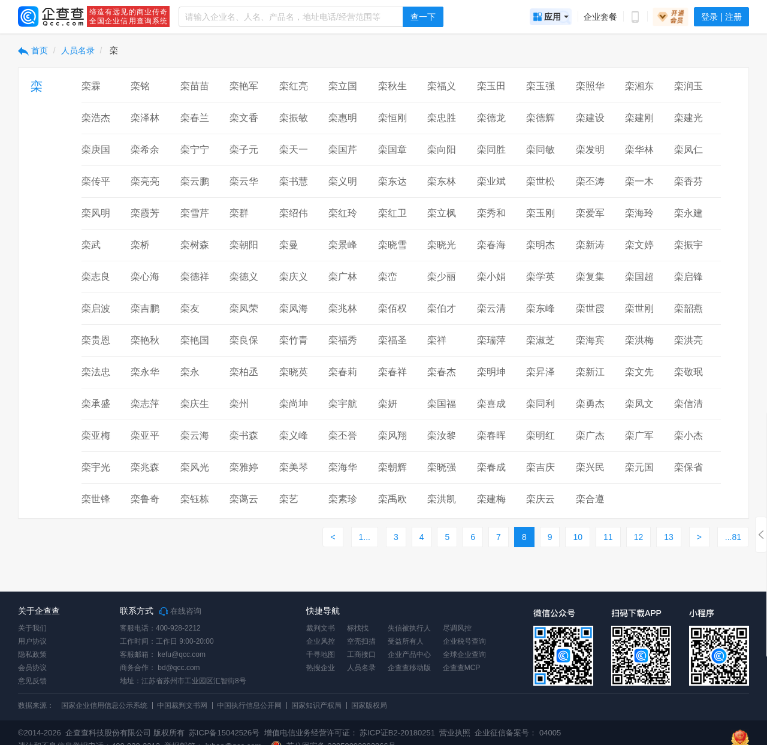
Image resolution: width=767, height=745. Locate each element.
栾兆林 (342, 308)
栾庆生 (194, 404)
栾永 (190, 372)
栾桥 (140, 245)
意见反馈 (32, 681)
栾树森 (194, 245)
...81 (733, 537)
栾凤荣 (244, 308)
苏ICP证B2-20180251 (397, 732)
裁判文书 (320, 628)
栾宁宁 (194, 149)
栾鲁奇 (145, 499)
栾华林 (639, 149)
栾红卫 (392, 213)
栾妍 (387, 404)
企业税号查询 (464, 641)
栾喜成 (491, 404)
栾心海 (145, 277)
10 (577, 537)
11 (608, 537)
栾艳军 (244, 86)
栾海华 (342, 467)
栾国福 (441, 404)
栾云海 (194, 435)
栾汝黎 (441, 435)
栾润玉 (688, 86)
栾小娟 (491, 277)
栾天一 (293, 149)
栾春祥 (392, 372)
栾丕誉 (342, 435)
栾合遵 (590, 499)
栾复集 (590, 277)
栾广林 (342, 277)
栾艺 (288, 499)
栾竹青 (293, 340)
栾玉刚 (540, 213)
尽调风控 (457, 628)
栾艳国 (194, 340)
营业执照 (454, 732)
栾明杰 (540, 245)
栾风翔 (392, 435)
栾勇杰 (590, 404)
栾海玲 (639, 213)
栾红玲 (342, 213)
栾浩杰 (95, 118)
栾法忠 (95, 372)
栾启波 (95, 308)
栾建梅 (491, 499)
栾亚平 (145, 435)
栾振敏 (293, 118)
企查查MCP (462, 667)
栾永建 (688, 213)
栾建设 (590, 118)
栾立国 (342, 86)
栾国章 (392, 149)
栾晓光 (441, 245)
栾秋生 (392, 86)
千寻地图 (320, 654)
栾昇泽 (540, 372)
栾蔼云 (244, 499)
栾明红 (540, 435)
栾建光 (688, 118)
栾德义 (244, 277)
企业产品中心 (409, 654)
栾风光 (194, 467)
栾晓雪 (392, 245)
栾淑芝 (540, 340)
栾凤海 (293, 308)
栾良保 (244, 340)
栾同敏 (540, 149)
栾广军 (639, 435)
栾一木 (639, 181)
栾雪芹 (194, 213)
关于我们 (32, 628)
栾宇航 (342, 404)
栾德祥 (194, 277)
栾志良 (95, 277)
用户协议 (32, 641)
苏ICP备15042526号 (224, 732)
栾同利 (540, 404)
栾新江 (590, 372)
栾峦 (387, 277)
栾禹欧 (392, 499)
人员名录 (78, 50)
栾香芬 (688, 181)
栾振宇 (688, 245)
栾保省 (688, 467)
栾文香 (244, 118)
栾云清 (491, 308)
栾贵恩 (95, 340)
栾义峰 (293, 435)
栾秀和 (491, 213)
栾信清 (688, 404)
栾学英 (540, 277)
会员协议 (32, 667)
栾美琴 (293, 467)
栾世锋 (95, 499)
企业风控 (320, 641)
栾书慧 (293, 181)
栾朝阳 (244, 245)
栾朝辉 (392, 467)
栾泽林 (145, 118)
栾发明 (590, 149)
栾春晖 (491, 435)
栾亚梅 (95, 435)
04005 (550, 732)
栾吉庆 (540, 467)
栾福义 (441, 86)
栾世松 (540, 181)
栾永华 (145, 372)
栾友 (190, 308)
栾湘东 (639, 86)
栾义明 (342, 181)
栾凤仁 (688, 149)
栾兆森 (145, 467)
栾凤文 (639, 404)
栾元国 (639, 467)
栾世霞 (590, 308)
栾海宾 (590, 340)
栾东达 (392, 181)
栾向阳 (441, 149)
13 (669, 537)
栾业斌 (491, 181)
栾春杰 (441, 372)
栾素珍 (342, 499)
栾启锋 (688, 277)
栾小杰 (688, 435)
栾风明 (95, 213)
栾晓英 (293, 372)
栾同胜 (491, 149)
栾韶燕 (688, 308)
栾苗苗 (194, 86)
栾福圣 (392, 340)
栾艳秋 (145, 340)
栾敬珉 (688, 372)
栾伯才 (441, 308)
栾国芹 (342, 149)
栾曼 (288, 245)
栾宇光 (95, 467)
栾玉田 (491, 86)
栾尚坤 (293, 404)
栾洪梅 (639, 340)
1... (364, 537)
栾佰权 (392, 308)
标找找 (358, 628)
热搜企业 (320, 667)
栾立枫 (441, 213)
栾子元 (244, 149)
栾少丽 (441, 277)
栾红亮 (293, 86)
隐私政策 (32, 654)
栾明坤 (491, 372)
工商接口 (361, 654)
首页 (33, 50)
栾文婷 (639, 245)
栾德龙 (491, 118)
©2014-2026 (39, 732)
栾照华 (590, 86)
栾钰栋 (194, 499)
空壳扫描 (361, 641)
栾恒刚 (392, 118)
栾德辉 (540, 118)
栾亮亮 (145, 181)
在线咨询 (180, 611)
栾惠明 (342, 118)
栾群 (239, 213)
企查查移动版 (409, 667)
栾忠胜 (441, 118)
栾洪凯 (441, 499)
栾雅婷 (244, 467)
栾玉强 (540, 86)
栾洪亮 (688, 340)
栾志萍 (145, 404)
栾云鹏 (194, 181)
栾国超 (639, 277)
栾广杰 (590, 435)
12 (639, 537)
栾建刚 (639, 118)
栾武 (91, 245)
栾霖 (91, 86)
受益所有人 (406, 641)
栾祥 (436, 340)
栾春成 (491, 467)
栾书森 (244, 435)
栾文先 (639, 372)
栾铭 (140, 86)
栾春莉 (342, 372)
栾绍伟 (293, 213)
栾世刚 (639, 308)
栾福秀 (342, 340)
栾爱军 (590, 213)
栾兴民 (590, 467)
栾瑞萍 (491, 340)
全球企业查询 (464, 654)
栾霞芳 (145, 213)
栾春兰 (194, 118)
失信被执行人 (409, 628)
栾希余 (145, 149)
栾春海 (491, 245)
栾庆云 (540, 499)
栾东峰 (540, 308)
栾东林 (441, 181)
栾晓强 (441, 467)
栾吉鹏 (145, 308)
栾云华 (244, 181)
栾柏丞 (244, 372)
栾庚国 (95, 149)
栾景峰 (342, 245)
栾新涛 (590, 245)
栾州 (239, 404)
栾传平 (95, 181)
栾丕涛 (590, 181)
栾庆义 (293, 277)
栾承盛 (95, 404)
